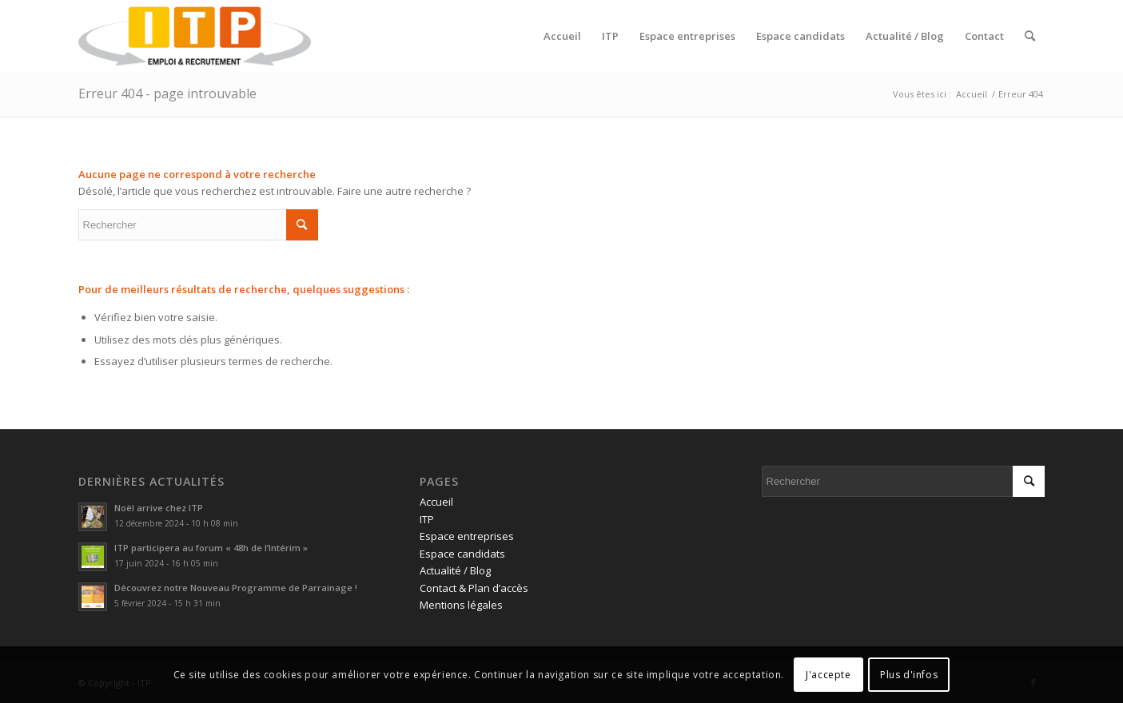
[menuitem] (562, 36)
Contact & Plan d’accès (474, 588)
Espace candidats (462, 553)
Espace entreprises (467, 536)
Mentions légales (461, 605)
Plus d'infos (909, 674)
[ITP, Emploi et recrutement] (194, 36)
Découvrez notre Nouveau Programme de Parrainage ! (235, 588)
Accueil (436, 501)
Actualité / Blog (455, 570)
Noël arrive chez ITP (158, 508)
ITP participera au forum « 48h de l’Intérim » (211, 548)
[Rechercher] (1029, 36)
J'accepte (828, 674)
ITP (427, 519)
